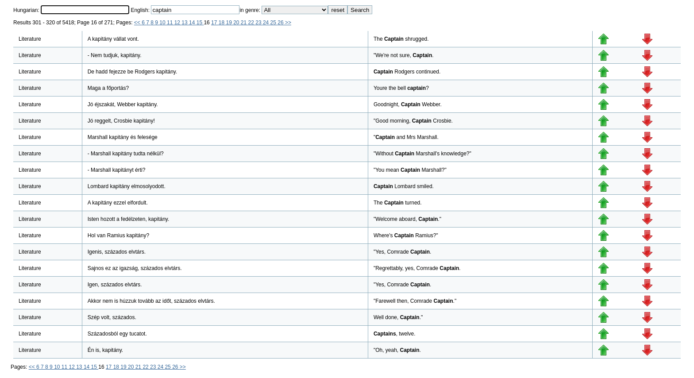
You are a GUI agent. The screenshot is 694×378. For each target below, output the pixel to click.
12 (178, 22)
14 (193, 22)
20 (237, 22)
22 (252, 22)
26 (281, 22)
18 (222, 22)
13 (185, 22)
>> (288, 22)
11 (170, 22)
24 (266, 22)
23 (259, 22)
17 (215, 22)
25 (274, 22)
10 (163, 22)
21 (244, 22)
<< (138, 22)
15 (200, 22)
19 (229, 22)
